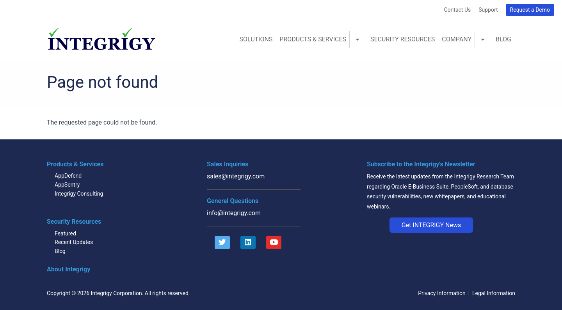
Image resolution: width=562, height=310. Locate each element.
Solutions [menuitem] (255, 39)
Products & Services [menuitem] (312, 39)
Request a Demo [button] (530, 10)
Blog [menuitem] (503, 39)
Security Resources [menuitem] (402, 39)
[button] (431, 225)
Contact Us (457, 10)
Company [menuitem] (456, 39)
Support (488, 10)
